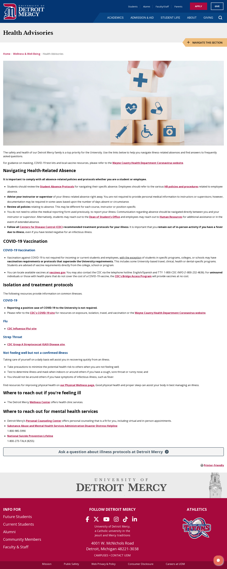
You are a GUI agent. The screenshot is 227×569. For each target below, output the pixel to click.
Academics (115, 17)
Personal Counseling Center (43, 421)
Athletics (197, 509)
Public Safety (71, 564)
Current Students (18, 524)
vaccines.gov (57, 272)
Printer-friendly (214, 465)
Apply (198, 6)
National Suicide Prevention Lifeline (30, 436)
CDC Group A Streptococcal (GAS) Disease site (36, 344)
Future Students (17, 516)
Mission (46, 564)
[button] (218, 560)
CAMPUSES (101, 555)
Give (217, 6)
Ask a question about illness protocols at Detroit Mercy (110, 451)
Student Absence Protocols (57, 186)
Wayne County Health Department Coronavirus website (147, 163)
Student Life (170, 17)
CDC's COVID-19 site (42, 313)
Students (133, 6)
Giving (208, 17)
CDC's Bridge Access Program (133, 276)
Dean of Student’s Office (104, 217)
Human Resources (171, 217)
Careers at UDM (175, 564)
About (192, 17)
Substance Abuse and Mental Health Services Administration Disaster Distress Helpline (62, 426)
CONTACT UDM (121, 555)
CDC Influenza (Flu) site (22, 328)
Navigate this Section (207, 42)
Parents (178, 6)
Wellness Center (40, 402)
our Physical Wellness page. (77, 385)
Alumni (146, 6)
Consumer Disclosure (140, 564)
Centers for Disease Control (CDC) (41, 227)
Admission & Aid (142, 17)
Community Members (22, 539)
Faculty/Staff (162, 6)
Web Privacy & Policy (103, 564)
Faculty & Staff (15, 546)
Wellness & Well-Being (26, 54)
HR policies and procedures (181, 186)
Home (6, 54)
